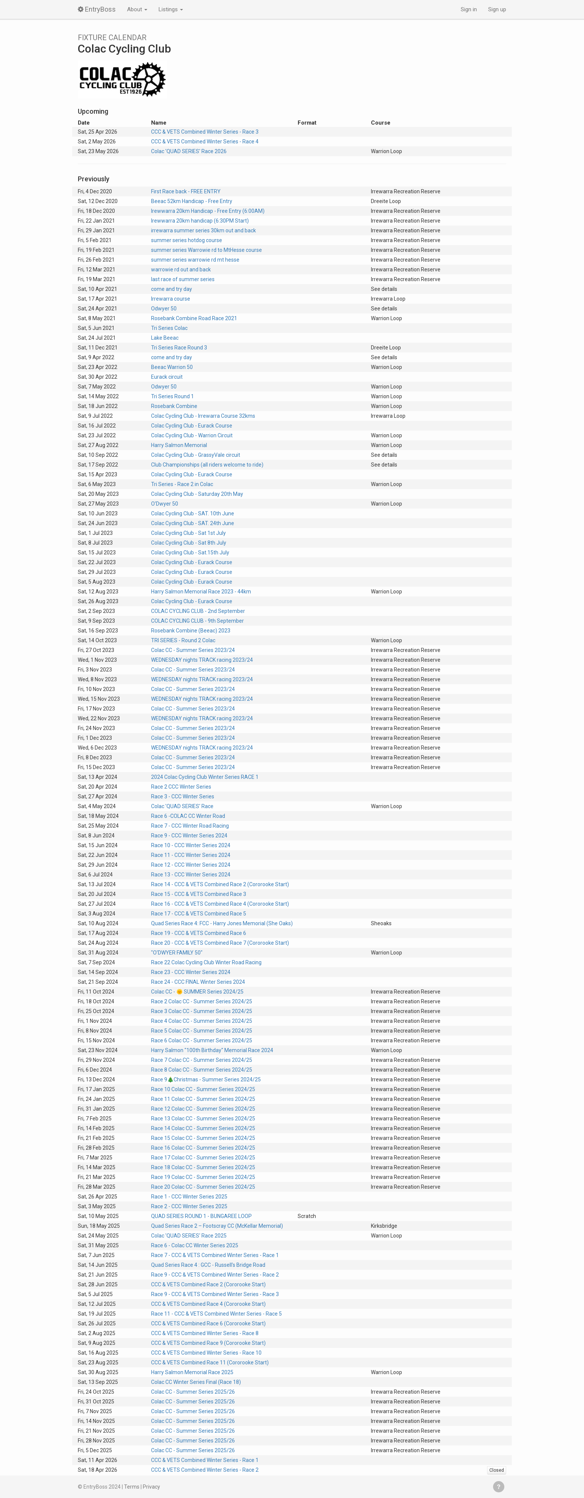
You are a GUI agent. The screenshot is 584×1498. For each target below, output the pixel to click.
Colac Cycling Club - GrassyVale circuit (195, 455)
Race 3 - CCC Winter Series (182, 796)
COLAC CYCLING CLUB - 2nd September (198, 611)
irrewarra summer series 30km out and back (203, 230)
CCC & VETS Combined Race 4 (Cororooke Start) (208, 1304)
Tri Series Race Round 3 (179, 348)
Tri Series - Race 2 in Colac (182, 484)
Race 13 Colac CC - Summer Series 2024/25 (203, 1119)
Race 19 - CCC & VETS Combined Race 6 (198, 933)
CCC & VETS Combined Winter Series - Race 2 (205, 1470)
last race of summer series (183, 279)
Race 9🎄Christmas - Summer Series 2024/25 (206, 1079)
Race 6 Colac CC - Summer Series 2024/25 (201, 1040)
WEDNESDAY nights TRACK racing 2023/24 (202, 660)
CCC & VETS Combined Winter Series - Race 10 (206, 1353)
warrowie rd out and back (181, 269)
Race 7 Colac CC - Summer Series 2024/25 (201, 1060)
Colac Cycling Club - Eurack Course (191, 426)
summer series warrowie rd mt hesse (195, 260)
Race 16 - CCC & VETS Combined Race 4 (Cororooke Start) (220, 904)
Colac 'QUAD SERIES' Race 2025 (189, 1236)
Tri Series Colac (169, 328)
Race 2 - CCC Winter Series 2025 (189, 1206)
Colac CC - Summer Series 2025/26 (193, 1392)
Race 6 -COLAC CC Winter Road (188, 816)
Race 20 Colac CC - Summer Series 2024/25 (203, 1187)
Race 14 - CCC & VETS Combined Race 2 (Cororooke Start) (220, 884)
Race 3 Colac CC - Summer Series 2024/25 (201, 1011)
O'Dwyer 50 (164, 504)
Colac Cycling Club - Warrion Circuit (192, 435)
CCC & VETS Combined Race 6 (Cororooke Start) (208, 1323)
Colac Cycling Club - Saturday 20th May (197, 494)
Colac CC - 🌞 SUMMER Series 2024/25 (197, 992)
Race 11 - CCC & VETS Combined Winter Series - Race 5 (216, 1314)
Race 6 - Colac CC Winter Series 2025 (194, 1245)
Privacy (151, 1487)
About (137, 9)
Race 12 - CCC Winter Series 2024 (190, 865)
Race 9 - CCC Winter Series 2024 (189, 836)
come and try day (171, 289)
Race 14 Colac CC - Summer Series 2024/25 (203, 1128)
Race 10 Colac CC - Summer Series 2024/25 (203, 1089)
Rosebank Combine (174, 406)
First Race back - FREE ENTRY (186, 191)
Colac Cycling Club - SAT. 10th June (192, 513)
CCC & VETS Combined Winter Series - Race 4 (205, 142)
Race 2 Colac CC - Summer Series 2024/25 (201, 1001)
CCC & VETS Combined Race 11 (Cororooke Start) (210, 1362)
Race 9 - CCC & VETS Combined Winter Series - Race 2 (215, 1275)
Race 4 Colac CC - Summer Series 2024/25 (201, 1021)
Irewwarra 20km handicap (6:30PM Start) (200, 221)
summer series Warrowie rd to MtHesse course (206, 250)
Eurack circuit (167, 377)
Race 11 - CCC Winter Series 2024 (190, 855)
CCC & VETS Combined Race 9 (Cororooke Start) (208, 1343)
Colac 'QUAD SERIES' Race (182, 806)
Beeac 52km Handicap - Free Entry (191, 201)
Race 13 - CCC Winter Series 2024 (190, 875)
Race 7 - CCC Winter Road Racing (190, 826)
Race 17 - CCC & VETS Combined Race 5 (198, 914)
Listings (171, 9)
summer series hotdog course (186, 240)
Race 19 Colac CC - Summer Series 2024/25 (203, 1177)
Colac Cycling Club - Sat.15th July (190, 553)
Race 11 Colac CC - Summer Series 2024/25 (203, 1099)
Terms (131, 1487)
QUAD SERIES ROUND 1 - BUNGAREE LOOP (201, 1216)
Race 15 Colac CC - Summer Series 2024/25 (203, 1138)
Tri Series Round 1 (172, 396)
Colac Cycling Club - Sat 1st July (188, 533)
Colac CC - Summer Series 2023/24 (193, 650)
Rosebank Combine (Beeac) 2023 (190, 631)
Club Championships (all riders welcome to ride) (207, 465)
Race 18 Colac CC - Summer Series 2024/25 (203, 1167)
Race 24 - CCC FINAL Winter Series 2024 (198, 982)
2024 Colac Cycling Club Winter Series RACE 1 (205, 777)
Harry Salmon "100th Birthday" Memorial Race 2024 (212, 1050)
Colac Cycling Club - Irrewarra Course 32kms (203, 416)
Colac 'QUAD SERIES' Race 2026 (189, 151)
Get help (498, 1486)
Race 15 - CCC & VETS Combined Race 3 (198, 894)
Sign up (497, 9)
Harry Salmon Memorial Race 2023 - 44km (201, 592)
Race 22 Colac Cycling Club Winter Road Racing (206, 962)
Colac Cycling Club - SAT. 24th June (192, 523)
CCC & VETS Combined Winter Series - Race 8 (205, 1333)
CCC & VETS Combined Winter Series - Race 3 (205, 132)
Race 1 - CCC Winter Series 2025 (189, 1197)
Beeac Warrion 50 (172, 367)
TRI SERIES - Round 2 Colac (183, 640)
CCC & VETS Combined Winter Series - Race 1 (205, 1460)
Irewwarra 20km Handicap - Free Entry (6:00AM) (208, 211)
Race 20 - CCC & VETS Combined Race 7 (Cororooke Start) (220, 943)
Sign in (469, 9)
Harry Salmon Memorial (179, 445)
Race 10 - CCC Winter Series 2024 (190, 845)
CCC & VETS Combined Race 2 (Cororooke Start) (208, 1284)
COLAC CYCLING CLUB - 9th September (197, 621)
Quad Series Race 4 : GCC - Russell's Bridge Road (208, 1265)
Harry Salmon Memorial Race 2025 (192, 1372)
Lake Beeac (165, 338)
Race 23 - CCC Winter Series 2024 (190, 972)
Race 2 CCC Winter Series (181, 787)
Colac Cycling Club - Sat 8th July (188, 543)
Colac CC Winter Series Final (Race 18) (196, 1382)
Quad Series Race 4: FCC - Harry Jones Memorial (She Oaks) (222, 923)
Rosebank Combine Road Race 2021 (194, 318)
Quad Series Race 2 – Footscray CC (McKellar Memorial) (217, 1226)
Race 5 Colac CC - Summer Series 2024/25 (201, 1031)
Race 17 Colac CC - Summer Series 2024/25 (203, 1158)
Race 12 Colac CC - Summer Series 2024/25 (203, 1109)
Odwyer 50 (164, 309)
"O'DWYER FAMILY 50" (177, 953)
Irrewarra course (170, 299)
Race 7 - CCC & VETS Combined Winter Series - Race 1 (215, 1255)
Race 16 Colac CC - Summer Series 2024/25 (203, 1148)
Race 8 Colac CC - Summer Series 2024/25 (201, 1070)
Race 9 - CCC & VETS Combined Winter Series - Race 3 (215, 1294)
